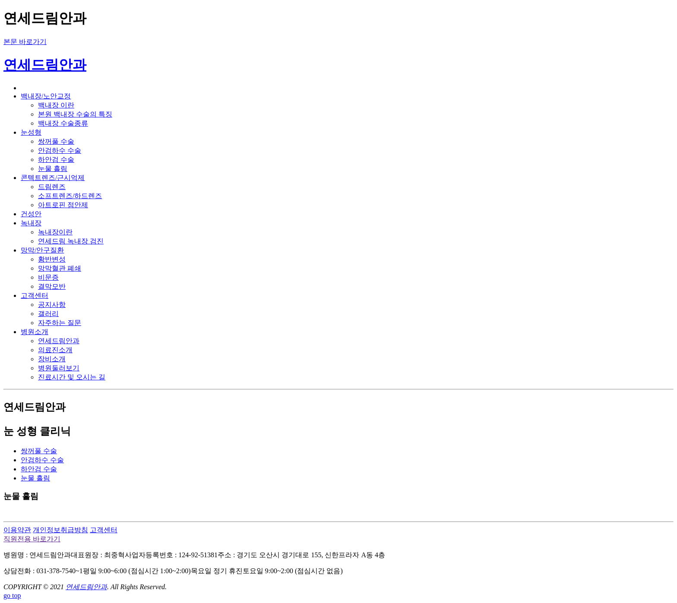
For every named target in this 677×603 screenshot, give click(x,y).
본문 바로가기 (25, 41)
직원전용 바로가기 (31, 539)
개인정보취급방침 (60, 530)
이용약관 (17, 530)
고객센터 (103, 530)
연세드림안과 (44, 65)
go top (12, 595)
